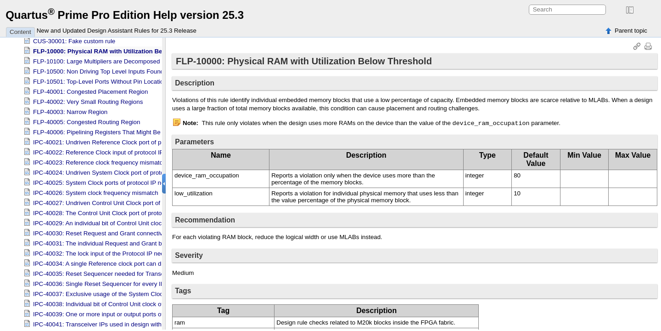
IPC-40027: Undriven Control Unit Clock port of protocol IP (112, 201)
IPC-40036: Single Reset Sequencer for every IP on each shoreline (123, 282)
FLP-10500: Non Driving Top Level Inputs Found (98, 69)
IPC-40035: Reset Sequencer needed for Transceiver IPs (110, 271)
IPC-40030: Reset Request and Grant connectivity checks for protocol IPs (132, 231)
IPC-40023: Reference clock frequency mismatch (99, 160)
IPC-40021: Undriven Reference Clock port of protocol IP (110, 140)
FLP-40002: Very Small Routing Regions (88, 100)
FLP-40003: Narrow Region (70, 110)
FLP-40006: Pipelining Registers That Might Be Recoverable (114, 130)
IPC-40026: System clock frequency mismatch (95, 191)
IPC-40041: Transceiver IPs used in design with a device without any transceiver (141, 322)
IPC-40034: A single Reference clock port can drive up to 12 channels (127, 261)
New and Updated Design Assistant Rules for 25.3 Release (116, 30)
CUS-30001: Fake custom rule (74, 39)
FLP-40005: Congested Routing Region (86, 120)
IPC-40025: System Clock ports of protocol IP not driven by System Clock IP (136, 180)
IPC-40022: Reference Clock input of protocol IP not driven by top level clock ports (144, 150)
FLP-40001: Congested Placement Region (90, 89)
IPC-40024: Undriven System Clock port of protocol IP (106, 170)
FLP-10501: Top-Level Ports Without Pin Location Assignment (116, 79)
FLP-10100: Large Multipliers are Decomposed (96, 59)
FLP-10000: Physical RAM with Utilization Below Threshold (118, 49)
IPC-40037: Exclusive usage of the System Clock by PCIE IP (115, 292)
